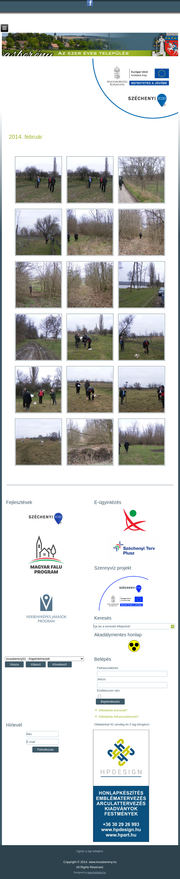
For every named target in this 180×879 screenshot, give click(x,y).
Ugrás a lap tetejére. (90, 851)
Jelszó (101, 679)
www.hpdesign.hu (96, 872)
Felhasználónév (107, 668)
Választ (36, 664)
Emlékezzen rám (108, 690)
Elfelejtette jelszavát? (113, 710)
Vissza (14, 664)
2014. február (25, 137)
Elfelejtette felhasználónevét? (119, 716)
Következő (59, 664)
